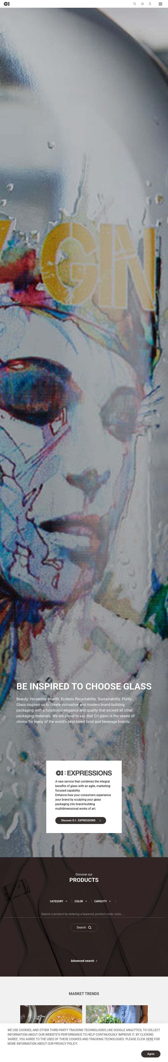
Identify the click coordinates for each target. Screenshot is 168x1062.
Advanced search (82, 961)
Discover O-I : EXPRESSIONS (78, 820)
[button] (160, 4)
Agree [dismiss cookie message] (150, 1053)
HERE (149, 1039)
